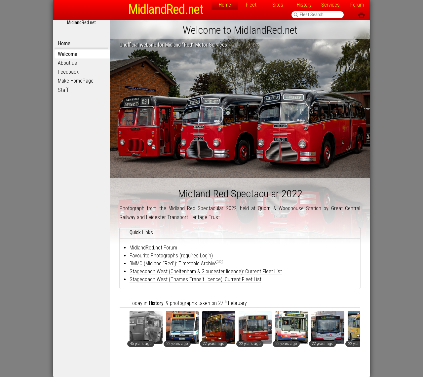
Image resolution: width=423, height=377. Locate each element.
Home (225, 5)
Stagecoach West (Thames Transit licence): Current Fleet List (195, 279)
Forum (357, 5)
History (304, 5)
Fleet (251, 5)
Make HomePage (76, 81)
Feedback (68, 72)
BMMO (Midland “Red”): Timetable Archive (173, 263)
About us (67, 63)
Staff (63, 90)
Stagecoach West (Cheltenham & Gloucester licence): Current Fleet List (206, 271)
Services (330, 5)
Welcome (67, 54)
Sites (277, 5)
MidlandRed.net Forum (153, 248)
